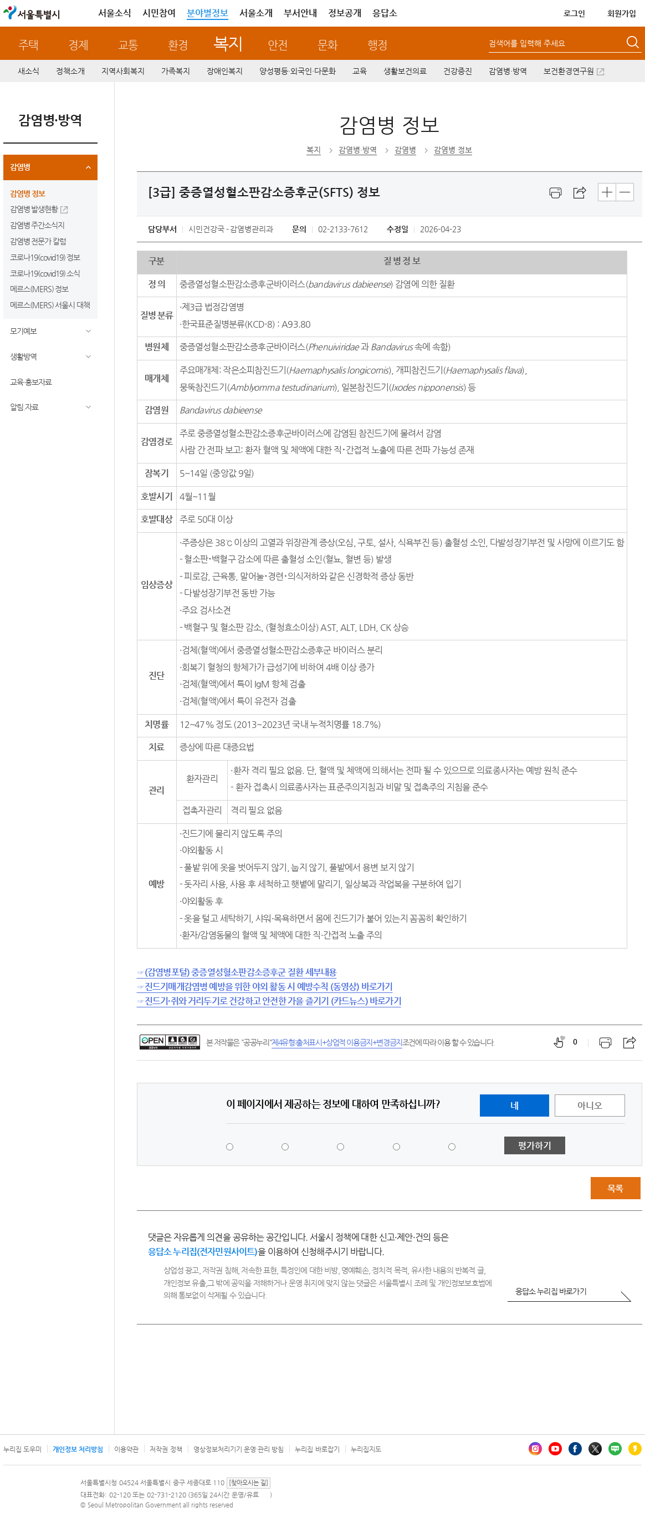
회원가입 (621, 13)
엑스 (595, 1448)
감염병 (20, 166)
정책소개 (70, 71)
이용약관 (126, 1449)
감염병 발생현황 (34, 209)
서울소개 (256, 13)
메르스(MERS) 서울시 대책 (50, 304)
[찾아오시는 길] (248, 1482)
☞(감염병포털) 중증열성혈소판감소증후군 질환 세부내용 (237, 972)
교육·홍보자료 (31, 382)
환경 (178, 45)
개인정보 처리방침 (78, 1449)
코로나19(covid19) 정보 (45, 257)
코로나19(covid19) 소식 (45, 273)
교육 (359, 71)
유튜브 (555, 1448)
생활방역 (23, 356)
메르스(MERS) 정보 (39, 288)
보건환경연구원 (569, 71)
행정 (377, 45)
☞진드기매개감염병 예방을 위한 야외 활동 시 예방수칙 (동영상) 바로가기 (265, 986)
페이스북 (575, 1448)
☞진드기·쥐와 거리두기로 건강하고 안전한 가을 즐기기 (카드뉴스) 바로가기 (269, 1001)
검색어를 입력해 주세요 (527, 43)
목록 (615, 1188)
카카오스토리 (635, 1448)
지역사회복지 (123, 71)
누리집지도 (366, 1449)
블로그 (615, 1448)
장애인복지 (225, 71)
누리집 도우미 (22, 1449)
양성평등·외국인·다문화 (297, 71)
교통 (128, 45)
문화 (327, 45)
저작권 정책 (166, 1449)
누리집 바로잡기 (317, 1449)
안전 (278, 45)
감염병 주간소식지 (37, 225)
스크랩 (580, 193)
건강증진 (457, 71)
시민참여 (159, 13)
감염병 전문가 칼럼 (38, 241)
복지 (228, 43)
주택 (28, 45)
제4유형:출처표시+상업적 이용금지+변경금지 (337, 1042)
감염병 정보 (27, 193)
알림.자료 (24, 407)
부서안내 (300, 13)
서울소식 (114, 13)
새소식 (28, 71)
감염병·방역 (508, 71)
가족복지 (175, 71)
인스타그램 (535, 1448)
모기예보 (23, 331)
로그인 (574, 13)
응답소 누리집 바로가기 (550, 1291)
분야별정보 (207, 13)
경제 (78, 45)
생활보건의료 (405, 71)
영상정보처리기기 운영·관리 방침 (238, 1449)
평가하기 (534, 1145)
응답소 (384, 13)
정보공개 (344, 13)
